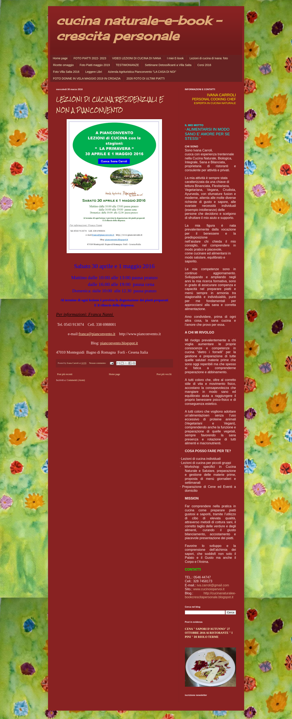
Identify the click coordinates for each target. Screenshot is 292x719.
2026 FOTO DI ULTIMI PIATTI (145, 78)
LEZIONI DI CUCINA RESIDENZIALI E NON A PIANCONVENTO (109, 104)
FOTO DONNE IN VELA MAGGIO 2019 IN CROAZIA (87, 78)
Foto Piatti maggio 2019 (95, 65)
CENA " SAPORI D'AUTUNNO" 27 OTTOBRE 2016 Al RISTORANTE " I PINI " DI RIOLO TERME (209, 632)
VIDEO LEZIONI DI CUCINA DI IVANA (136, 58)
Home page (60, 58)
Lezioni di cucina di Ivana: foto (209, 58)
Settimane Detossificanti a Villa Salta (168, 65)
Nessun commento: (98, 363)
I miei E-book (175, 58)
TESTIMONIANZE (127, 65)
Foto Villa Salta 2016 (66, 71)
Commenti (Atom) (76, 380)
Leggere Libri (93, 71)
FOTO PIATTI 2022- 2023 (90, 58)
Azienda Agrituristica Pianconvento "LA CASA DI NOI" (142, 71)
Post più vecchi (164, 374)
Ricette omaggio (63, 65)
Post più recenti (65, 374)
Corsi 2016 (204, 65)
